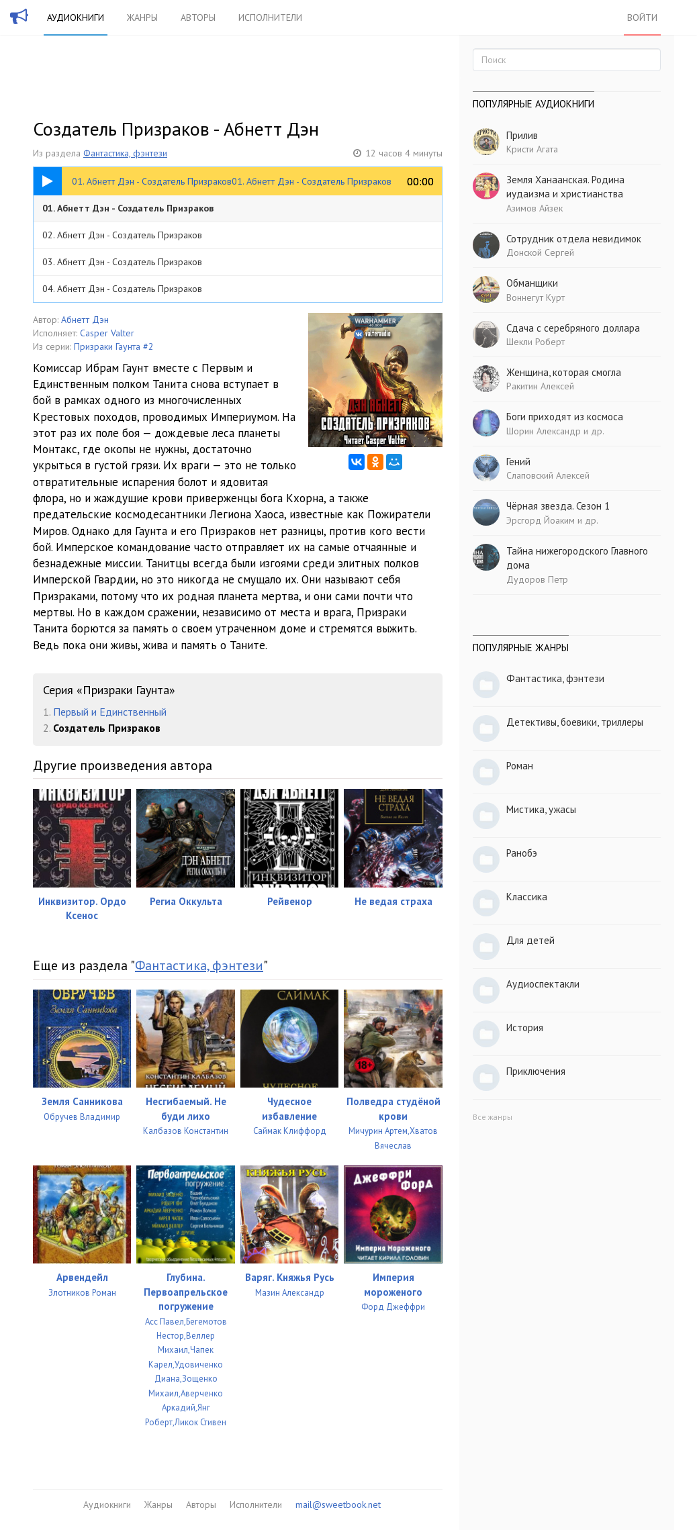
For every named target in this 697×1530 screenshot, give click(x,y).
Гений (518, 461)
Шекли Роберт (535, 342)
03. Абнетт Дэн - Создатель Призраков (122, 262)
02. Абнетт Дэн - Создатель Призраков (122, 235)
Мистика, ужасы (541, 809)
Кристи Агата (532, 149)
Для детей (530, 940)
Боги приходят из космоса (564, 416)
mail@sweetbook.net (338, 1504)
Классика (526, 896)
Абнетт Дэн (85, 320)
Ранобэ (521, 853)
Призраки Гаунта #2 (114, 346)
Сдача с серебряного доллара (573, 328)
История (524, 1027)
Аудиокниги (75, 17)
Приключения (535, 1071)
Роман (519, 765)
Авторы (198, 17)
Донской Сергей (540, 252)
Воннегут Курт (535, 297)
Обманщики (532, 283)
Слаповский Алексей (548, 475)
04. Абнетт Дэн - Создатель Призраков (122, 289)
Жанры (142, 17)
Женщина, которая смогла (563, 372)
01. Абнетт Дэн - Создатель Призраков (128, 208)
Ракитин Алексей (540, 386)
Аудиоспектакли (542, 983)
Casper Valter (107, 333)
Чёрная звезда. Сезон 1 (558, 505)
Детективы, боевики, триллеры (574, 722)
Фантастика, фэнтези (125, 153)
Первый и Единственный (110, 711)
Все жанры (492, 1117)
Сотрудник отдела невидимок (573, 238)
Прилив (522, 135)
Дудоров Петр (537, 579)
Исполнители (270, 17)
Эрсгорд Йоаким (540, 520)
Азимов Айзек (534, 208)
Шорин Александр (543, 431)
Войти (642, 17)
